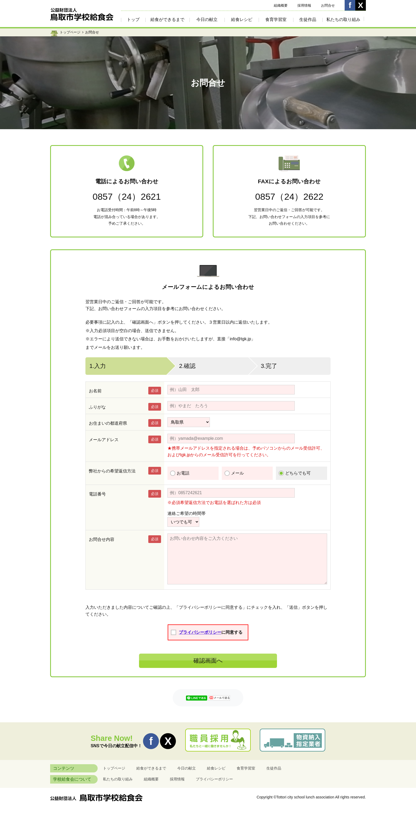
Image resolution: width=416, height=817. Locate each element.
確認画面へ (208, 660)
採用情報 (304, 5)
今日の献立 (207, 19)
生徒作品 (307, 19)
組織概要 (281, 5)
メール (237, 473)
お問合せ (328, 5)
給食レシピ (241, 19)
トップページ (70, 32)
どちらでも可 (298, 473)
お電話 (183, 473)
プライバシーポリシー (200, 632)
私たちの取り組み (343, 19)
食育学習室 (276, 19)
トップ (133, 19)
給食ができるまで (167, 19)
